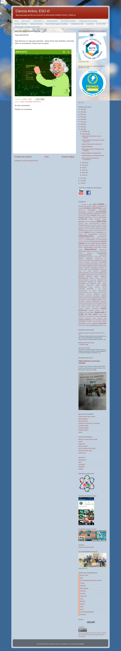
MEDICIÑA (89, 276)
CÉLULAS (103, 228)
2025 (82, 112)
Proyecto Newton (83, 430)
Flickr (79, 462)
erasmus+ (89, 253)
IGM (85, 269)
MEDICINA (81, 276)
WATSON (104, 321)
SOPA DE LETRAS (101, 306)
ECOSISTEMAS (88, 247)
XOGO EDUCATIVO (95, 325)
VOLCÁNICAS (82, 321)
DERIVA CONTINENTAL (84, 241)
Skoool (80, 432)
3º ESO (84, 204)
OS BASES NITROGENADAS (97, 290)
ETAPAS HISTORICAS (84, 262)
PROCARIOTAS (82, 299)
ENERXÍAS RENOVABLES (92, 251)
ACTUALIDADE (101, 212)
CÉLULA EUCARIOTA (89, 228)
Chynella (82, 585)
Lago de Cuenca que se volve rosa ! (92, 144)
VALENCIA (80, 318)
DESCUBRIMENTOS (95, 241)
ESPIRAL (104, 256)
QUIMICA (94, 299)
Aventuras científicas (20, 24)
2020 (82, 124)
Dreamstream (82, 460)
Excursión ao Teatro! (84, 348)
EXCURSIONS (102, 262)
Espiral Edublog (82, 418)
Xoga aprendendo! (87, 146)
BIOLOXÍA (101, 221)
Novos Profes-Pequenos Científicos (56, 24)
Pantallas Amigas (83, 425)
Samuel (82, 604)
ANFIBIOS (104, 213)
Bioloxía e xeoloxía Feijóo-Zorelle (87, 439)
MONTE (104, 281)
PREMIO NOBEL (82, 297)
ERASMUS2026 (101, 253)
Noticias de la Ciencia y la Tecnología (89, 423)
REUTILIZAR (95, 303)
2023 (82, 117)
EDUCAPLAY (37, 101)
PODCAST (103, 294)
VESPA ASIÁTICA (97, 318)
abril (83, 167)
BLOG (84, 225)
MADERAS (88, 274)
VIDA (105, 318)
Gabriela (82, 593)
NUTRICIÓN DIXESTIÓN (85, 289)
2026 (82, 109)
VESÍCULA (87, 318)
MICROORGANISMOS (83, 280)
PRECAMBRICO (97, 296)
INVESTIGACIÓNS (83, 273)
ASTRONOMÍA (82, 219)
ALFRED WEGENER (86, 214)
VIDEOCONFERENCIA (85, 320)
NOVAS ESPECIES (94, 287)
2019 (82, 126)
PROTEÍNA (88, 299)
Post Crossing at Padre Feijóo (86, 448)
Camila (82, 583)
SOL (79, 306)
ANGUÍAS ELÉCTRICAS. (84, 215)
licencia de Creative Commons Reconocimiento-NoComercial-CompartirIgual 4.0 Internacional (92, 634)
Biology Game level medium (86, 342)
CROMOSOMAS (90, 239)
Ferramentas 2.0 (38, 21)
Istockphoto (81, 464)
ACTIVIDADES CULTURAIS (86, 212)
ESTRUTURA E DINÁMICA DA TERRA (96, 260)
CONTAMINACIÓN (102, 236)
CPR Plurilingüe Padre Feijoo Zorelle (90, 580)
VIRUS (94, 320)
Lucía (81, 599)
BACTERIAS (98, 219)
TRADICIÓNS (81, 316)
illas (89, 269)
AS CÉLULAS (94, 217)
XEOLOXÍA (102, 323)
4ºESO (101, 204)
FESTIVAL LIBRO (102, 264)
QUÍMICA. (99, 299)
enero (84, 175)
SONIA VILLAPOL (86, 306)
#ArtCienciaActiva (52, 21)
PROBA (88, 297)
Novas (17, 21)
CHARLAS (90, 230)
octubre (84, 162)
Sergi (81, 606)
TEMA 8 (104, 310)
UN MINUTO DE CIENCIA (93, 316)
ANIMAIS (93, 215)
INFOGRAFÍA (103, 269)
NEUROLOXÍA (89, 285)
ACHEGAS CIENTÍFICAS (93, 208)
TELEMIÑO (97, 310)
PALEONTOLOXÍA (102, 292)
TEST (104, 314)
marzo (84, 170)
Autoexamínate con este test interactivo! (93, 155)
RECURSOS (103, 301)
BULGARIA (89, 225)
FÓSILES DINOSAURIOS (99, 265)
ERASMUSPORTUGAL (85, 255)
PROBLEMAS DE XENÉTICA (98, 298)
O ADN (98, 288)
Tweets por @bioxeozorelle (86, 547)
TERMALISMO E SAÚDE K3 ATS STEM (27, 27)
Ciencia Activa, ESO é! (33, 11)
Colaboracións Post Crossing (88, 21)
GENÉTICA (81, 267)
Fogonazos (81, 444)
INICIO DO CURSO (84, 271)
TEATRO (91, 310)
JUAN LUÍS (83, 596)
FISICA (80, 265)
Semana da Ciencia (36, 24)
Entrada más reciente (23, 157)
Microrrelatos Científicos (68, 21)
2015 (82, 183)
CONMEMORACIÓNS (86, 236)
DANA (96, 239)
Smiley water (82, 453)
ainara (82, 609)
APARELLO (103, 215)
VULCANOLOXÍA (97, 321)
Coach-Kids (90, 24)
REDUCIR (80, 303)
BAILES (104, 219)
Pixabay (80, 469)
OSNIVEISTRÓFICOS (83, 292)
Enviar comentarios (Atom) (30, 160)
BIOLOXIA (93, 221)
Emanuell (83, 591)
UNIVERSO (103, 316)
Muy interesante (83, 421)
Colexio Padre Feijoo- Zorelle (86, 416)
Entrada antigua (68, 157)
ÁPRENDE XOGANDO (84, 217)
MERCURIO (103, 278)
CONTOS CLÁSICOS (84, 238)
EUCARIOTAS (94, 262)
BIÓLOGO (87, 221)
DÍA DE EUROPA (90, 243)
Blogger (82, 644)
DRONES (80, 247)
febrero (84, 172)
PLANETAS (96, 294)
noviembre (85, 134)
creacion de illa (82, 239)
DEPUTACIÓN (102, 239)
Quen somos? (25, 21)
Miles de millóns (83, 446)
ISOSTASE (91, 272)
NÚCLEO (104, 287)
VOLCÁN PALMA (101, 320)
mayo (83, 165)
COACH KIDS (82, 234)
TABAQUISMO (95, 308)
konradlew (64, 644)
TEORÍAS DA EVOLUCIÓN (85, 312)
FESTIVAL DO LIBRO (92, 264)
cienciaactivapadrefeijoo (87, 612)
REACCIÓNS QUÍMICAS (84, 301)
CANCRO (92, 227)
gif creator (81, 102)
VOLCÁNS (89, 321)
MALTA (93, 274)
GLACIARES (87, 267)
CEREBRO (81, 230)
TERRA (100, 314)
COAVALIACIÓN (92, 234)
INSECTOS (96, 271)
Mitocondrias (93, 280)
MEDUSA (92, 278)
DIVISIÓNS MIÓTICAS (101, 245)
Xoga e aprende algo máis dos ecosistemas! (90, 158)
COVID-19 (104, 238)
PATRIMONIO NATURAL (85, 294)
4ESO (22, 101)
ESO (100, 257)
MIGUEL (82, 601)
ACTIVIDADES (102, 210)
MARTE (97, 274)
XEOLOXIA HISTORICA (83, 325)
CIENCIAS (93, 232)
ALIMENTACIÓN (97, 214)
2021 (82, 122)
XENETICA (88, 323)
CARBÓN (97, 227)
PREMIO (104, 296)
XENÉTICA (95, 323)
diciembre (85, 131)
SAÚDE (100, 303)
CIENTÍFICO (100, 232)
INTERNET (103, 271)
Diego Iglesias (84, 588)
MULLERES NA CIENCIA (86, 283)
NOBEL (97, 285)
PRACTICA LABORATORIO (85, 296)
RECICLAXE (96, 301)
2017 (82, 178)
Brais (81, 578)
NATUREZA (81, 285)
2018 (82, 129)
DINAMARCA (92, 245)
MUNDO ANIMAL (101, 283)
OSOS (91, 292)
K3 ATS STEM (101, 24)
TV (86, 316)
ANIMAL (98, 215)
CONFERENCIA (102, 234)
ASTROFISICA (102, 217)
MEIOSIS (97, 278)
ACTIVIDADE (29, 101)
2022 (82, 119)
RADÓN (104, 299)
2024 (82, 114)
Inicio (47, 157)
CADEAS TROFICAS (97, 225)
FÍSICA (85, 265)
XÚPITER (104, 325)
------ (79, 204)
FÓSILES (90, 265)
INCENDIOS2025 (94, 269)
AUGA (91, 219)
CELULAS (97, 228)
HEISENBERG (94, 267)
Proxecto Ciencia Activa (85, 450)
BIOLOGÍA (81, 221)
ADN (79, 214)
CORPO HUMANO (96, 238)
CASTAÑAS (103, 227)
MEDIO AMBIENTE (100, 276)
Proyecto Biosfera (83, 428)
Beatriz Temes (84, 575)
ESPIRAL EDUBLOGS (85, 258)
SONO (93, 306)
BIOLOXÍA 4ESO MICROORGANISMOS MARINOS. (92, 223)
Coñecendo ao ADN (77, 24)
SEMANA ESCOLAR (101, 305)
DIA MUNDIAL (85, 245)
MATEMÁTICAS (102, 274)
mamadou (83, 614)
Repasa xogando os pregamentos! (91, 153)
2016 (82, 180)
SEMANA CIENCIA (91, 305)
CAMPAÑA (86, 227)
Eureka (80, 441)
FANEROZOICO (82, 264)
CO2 (105, 232)
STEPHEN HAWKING (84, 308)
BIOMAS (80, 225)
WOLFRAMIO (82, 323)
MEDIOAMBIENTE (83, 278)
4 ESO (89, 204)
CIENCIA (87, 232)
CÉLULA (80, 228)
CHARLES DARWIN (98, 230)
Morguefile (81, 466)
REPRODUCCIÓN (87, 303)
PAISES (95, 292)
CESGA (86, 230)
